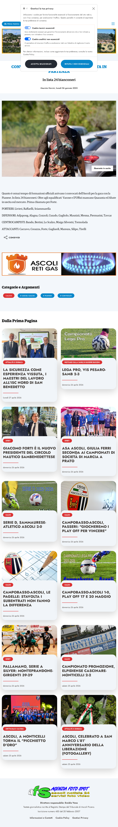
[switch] (28, 38)
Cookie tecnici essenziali (43, 28)
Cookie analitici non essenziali (46, 39)
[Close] (93, 8)
